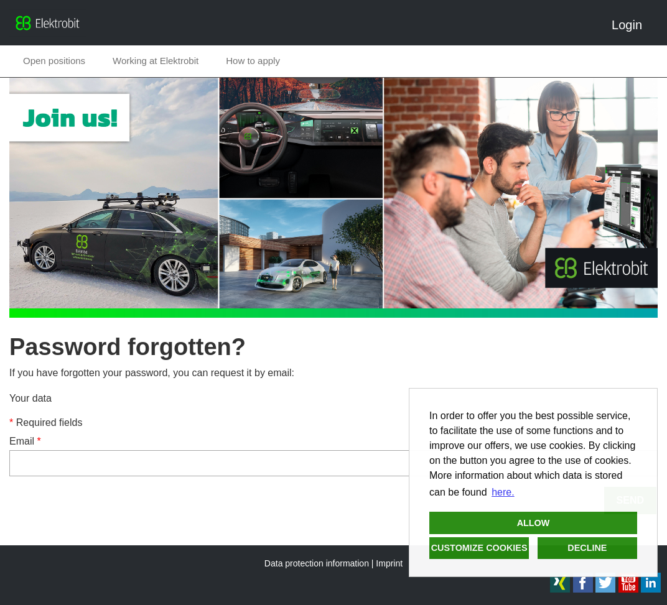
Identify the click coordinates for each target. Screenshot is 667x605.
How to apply (253, 60)
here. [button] (503, 492)
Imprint (389, 563)
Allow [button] (533, 523)
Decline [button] (587, 548)
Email (25, 441)
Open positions (54, 60)
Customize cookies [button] (479, 548)
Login (631, 25)
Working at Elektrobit (155, 60)
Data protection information (316, 563)
